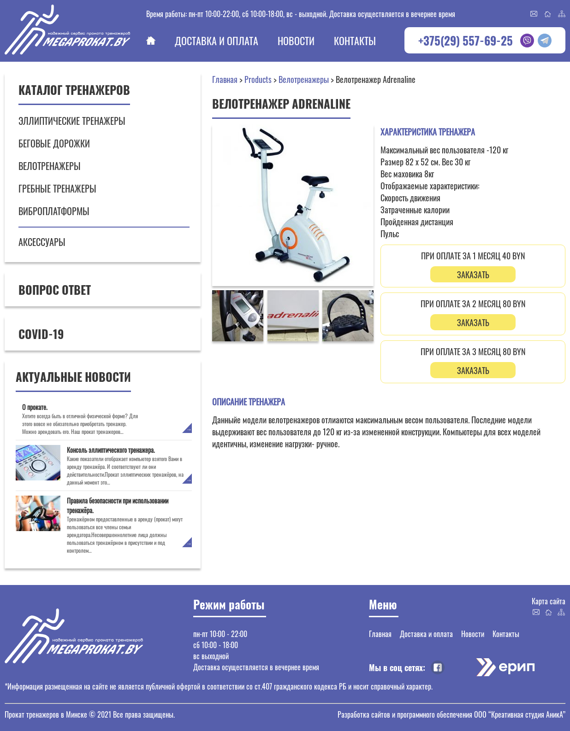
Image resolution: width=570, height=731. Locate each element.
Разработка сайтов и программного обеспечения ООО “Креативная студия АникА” (451, 714)
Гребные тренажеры (57, 188)
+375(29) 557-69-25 (465, 40)
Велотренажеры (49, 166)
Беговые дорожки (54, 143)
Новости (296, 40)
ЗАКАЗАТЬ (473, 275)
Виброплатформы (53, 211)
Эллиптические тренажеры (71, 121)
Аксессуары (41, 242)
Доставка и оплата (216, 40)
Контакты (355, 40)
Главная (150, 40)
